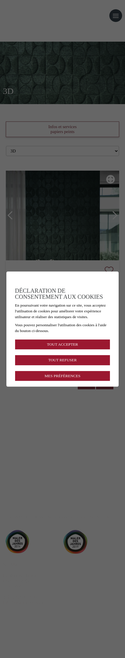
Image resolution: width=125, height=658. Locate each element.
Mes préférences (62, 375)
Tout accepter (62, 344)
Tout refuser (62, 360)
